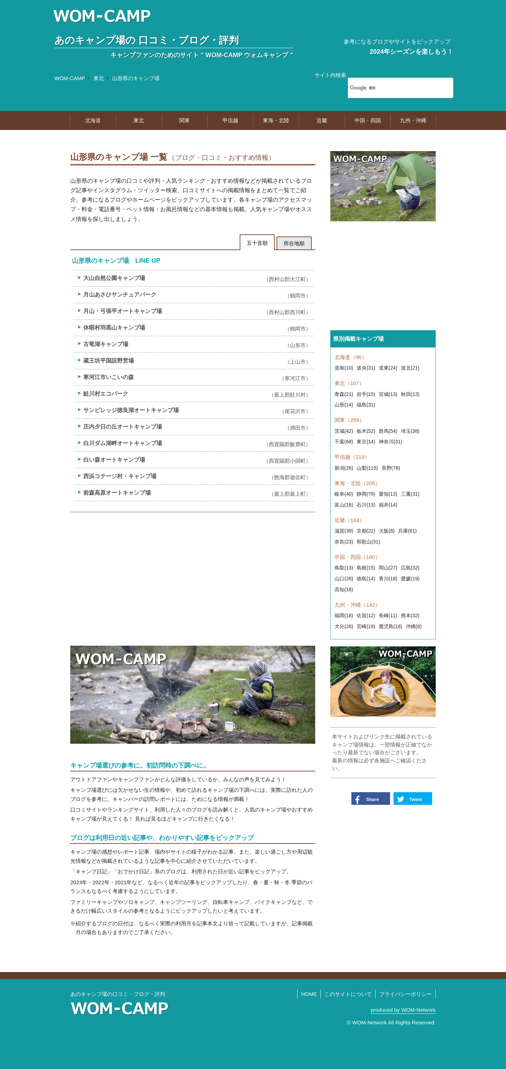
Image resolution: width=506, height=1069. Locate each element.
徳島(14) (366, 578)
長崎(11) (388, 615)
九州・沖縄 (413, 120)
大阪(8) (387, 531)
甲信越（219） (352, 457)
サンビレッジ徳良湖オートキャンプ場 (197, 410)
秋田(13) (410, 394)
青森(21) (344, 394)
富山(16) (344, 505)
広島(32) (410, 568)
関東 (184, 120)
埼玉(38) (410, 431)
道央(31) (366, 368)
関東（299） (349, 420)
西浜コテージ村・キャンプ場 (197, 476)
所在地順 (294, 243)
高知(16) (344, 589)
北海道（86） (351, 357)
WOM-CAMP (69, 78)
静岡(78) (366, 494)
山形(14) (344, 405)
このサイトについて (348, 994)
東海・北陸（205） (357, 483)
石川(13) (366, 505)
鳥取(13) (344, 568)
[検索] (391, 88)
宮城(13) (388, 394)
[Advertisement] (192, 572)
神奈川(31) (390, 441)
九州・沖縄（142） (357, 605)
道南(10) (344, 368)
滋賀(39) (344, 531)
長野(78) (391, 468)
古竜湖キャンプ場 (197, 344)
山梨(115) (367, 468)
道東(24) (388, 368)
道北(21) (410, 368)
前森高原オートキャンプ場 (197, 493)
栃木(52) (366, 431)
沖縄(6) (414, 626)
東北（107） (349, 383)
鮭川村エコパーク (197, 394)
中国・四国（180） (357, 557)
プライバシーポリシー (405, 994)
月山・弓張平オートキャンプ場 (197, 311)
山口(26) (344, 578)
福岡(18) (344, 615)
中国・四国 (368, 120)
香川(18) (388, 578)
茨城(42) (344, 431)
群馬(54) (388, 431)
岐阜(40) (344, 494)
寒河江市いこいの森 (197, 377)
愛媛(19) (410, 578)
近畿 (322, 120)
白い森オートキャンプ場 (197, 460)
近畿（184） (349, 520)
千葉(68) (344, 441)
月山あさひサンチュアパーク (197, 295)
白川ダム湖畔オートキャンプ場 (197, 443)
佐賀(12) (366, 615)
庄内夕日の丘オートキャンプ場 (197, 427)
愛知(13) (388, 494)
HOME (309, 994)
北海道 (93, 120)
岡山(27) (388, 568)
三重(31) (410, 494)
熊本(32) (410, 615)
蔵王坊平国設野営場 (197, 361)
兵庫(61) (407, 531)
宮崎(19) (366, 626)
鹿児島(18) (390, 626)
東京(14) (366, 441)
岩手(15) (366, 394)
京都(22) (366, 531)
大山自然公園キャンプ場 (197, 278)
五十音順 (257, 243)
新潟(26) (344, 468)
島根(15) (366, 568)
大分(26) (344, 626)
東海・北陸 (276, 120)
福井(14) (388, 505)
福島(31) (366, 405)
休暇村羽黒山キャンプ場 (197, 328)
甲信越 (230, 120)
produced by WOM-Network (403, 1010)
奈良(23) (344, 542)
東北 (98, 78)
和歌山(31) (368, 542)
